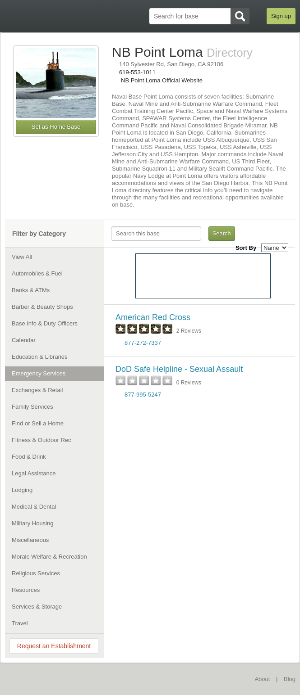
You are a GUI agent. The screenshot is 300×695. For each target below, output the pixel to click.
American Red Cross (152, 317)
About (262, 679)
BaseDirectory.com (48, 678)
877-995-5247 (143, 394)
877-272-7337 (143, 342)
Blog (289, 679)
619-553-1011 (137, 72)
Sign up (281, 16)
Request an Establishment (54, 646)
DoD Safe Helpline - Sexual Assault (179, 369)
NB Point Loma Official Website (162, 80)
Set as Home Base (56, 126)
